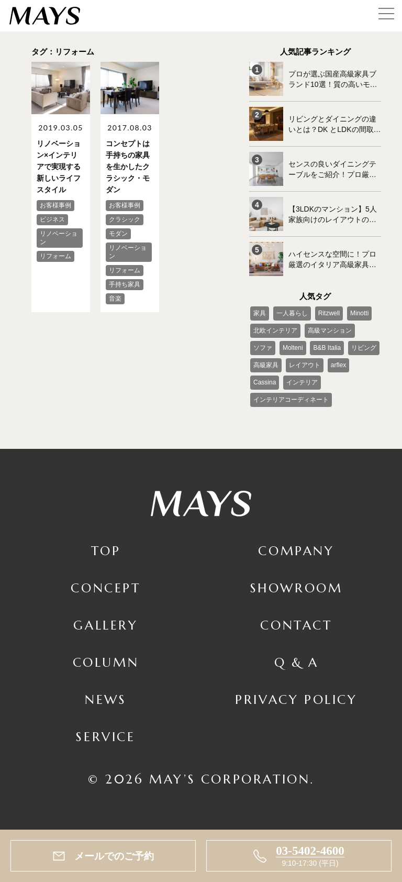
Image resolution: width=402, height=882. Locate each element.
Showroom (296, 588)
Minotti (359, 313)
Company (296, 551)
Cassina (264, 382)
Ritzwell (329, 313)
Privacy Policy (296, 700)
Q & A (296, 662)
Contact (296, 625)
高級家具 (265, 365)
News (105, 700)
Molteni (293, 347)
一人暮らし (292, 313)
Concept (105, 588)
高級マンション (330, 330)
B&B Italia (327, 347)
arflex (338, 365)
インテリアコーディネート (291, 399)
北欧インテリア (275, 330)
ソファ (262, 347)
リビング (363, 347)
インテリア (302, 382)
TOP (106, 551)
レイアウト (304, 365)
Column (106, 662)
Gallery (105, 625)
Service (105, 737)
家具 (259, 313)
